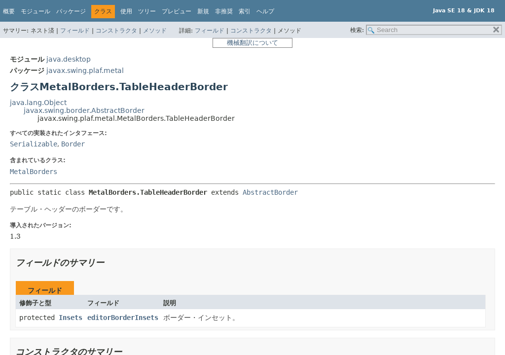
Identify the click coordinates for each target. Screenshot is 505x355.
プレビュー (176, 11)
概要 (9, 11)
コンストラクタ (116, 30)
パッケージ (71, 11)
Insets (70, 317)
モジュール (35, 11)
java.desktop (68, 59)
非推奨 (224, 11)
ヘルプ (265, 11)
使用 (126, 11)
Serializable (33, 144)
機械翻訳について (252, 42)
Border (73, 144)
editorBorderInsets (122, 317)
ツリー (147, 11)
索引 (245, 11)
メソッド (155, 30)
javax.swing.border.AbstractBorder (84, 110)
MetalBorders (33, 172)
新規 (203, 11)
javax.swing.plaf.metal (85, 70)
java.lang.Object (38, 102)
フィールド (75, 30)
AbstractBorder (270, 192)
